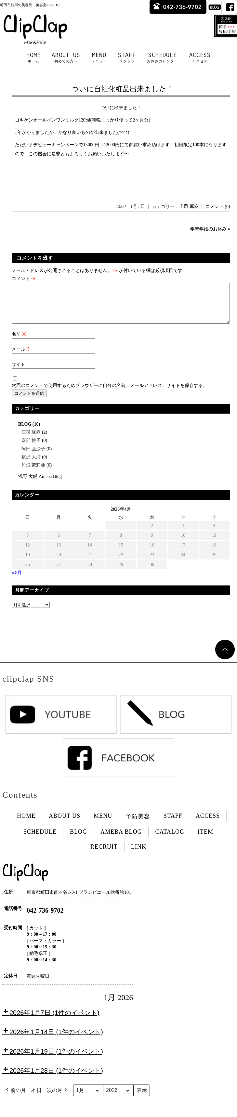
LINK (138, 854)
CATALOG (169, 839)
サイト (18, 372)
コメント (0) (217, 206)
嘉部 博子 (31, 448)
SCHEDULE (162, 57)
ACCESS (200, 57)
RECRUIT (104, 854)
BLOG (24, 432)
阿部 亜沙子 (33, 456)
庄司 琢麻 (189, 206)
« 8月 (17, 580)
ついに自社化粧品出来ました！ (123, 89)
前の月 (15, 1098)
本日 (36, 1098)
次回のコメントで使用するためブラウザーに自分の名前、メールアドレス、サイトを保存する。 (109, 393)
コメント (24, 278)
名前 (19, 342)
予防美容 (137, 824)
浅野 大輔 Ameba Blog (40, 484)
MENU (99, 57)
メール (21, 356)
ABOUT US (66, 57)
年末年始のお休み (208, 228)
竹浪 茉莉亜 (33, 472)
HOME (33, 57)
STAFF (127, 57)
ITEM (205, 839)
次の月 (57, 1098)
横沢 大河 (31, 464)
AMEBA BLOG (121, 839)
